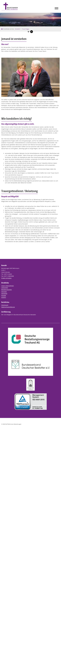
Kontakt (3, 295)
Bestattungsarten (6, 289)
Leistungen (4, 287)
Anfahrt (3, 297)
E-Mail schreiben (6, 278)
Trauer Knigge (25, 29)
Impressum (4, 305)
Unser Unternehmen (7, 286)
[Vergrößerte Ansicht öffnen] (30, 77)
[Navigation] (56, 8)
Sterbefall (17, 29)
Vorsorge (4, 291)
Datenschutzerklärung (8, 307)
